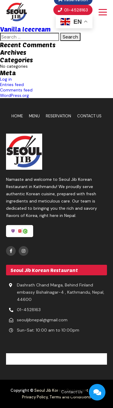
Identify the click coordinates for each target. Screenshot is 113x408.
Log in (6, 79)
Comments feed (16, 90)
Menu (34, 116)
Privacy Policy (35, 397)
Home (17, 116)
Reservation (58, 116)
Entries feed (12, 84)
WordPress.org (14, 95)
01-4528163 (73, 10)
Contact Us (89, 116)
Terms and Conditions (70, 397)
